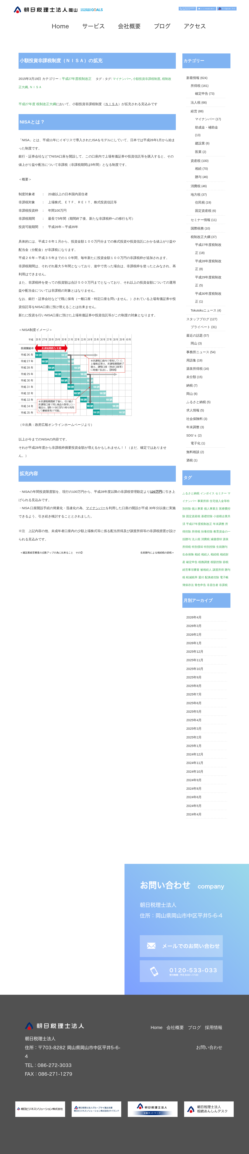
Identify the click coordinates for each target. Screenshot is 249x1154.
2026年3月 (194, 626)
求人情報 (192, 410)
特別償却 (197, 546)
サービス (93, 26)
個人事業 (197, 508)
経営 (194, 111)
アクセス (195, 26)
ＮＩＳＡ (35, 87)
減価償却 (216, 539)
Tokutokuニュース (203, 310)
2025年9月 (194, 677)
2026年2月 (194, 634)
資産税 (196, 161)
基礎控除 (207, 516)
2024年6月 (194, 797)
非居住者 (212, 585)
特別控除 (209, 546)
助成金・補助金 (206, 127)
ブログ (162, 26)
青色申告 (200, 585)
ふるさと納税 (196, 402)
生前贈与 (222, 546)
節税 (225, 562)
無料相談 (192, 452)
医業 (198, 152)
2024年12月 (194, 754)
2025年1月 (194, 746)
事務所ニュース (197, 352)
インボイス (207, 493)
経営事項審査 (190, 569)
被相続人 (206, 569)
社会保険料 (194, 419)
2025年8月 (194, 686)
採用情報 (213, 1027)
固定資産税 (203, 210)
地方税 (196, 194)
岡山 (194, 343)
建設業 (200, 143)
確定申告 (201, 93)
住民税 (200, 202)
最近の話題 (194, 335)
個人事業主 (211, 508)
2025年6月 (194, 703)
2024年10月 (194, 771)
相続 (198, 168)
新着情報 (192, 78)
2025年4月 (194, 720)
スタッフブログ (197, 319)
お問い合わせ (209, 1047)
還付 (201, 577)
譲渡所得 (218, 569)
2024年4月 (194, 814)
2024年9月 (194, 780)
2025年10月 (194, 669)
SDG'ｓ (191, 435)
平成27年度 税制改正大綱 (37, 104)
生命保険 (188, 554)
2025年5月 (194, 711)
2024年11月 (194, 763)
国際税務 (197, 228)
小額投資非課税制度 (146, 78)
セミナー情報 (200, 220)
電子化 (196, 443)
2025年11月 (194, 660)
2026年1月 (194, 643)
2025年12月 (194, 651)
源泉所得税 (194, 368)
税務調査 (204, 562)
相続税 (215, 554)
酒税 (189, 460)
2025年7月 (194, 694)
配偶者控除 (212, 577)
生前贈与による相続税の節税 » (157, 552)
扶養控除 (207, 531)
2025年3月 (194, 728)
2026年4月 (194, 617)
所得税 (196, 85)
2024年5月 (194, 806)
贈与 (198, 177)
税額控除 (216, 562)
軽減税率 (191, 577)
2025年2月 (194, 737)
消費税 (196, 186)
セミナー (221, 493)
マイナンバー (122, 78)
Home (60, 26)
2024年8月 (194, 788)
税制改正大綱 (200, 237)
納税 (189, 385)
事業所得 (203, 501)
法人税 (196, 102)
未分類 (191, 377)
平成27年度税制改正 (77, 78)
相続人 (205, 554)
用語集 (191, 360)
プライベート (200, 327)
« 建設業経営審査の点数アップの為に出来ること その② (52, 552)
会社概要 (129, 26)
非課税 (223, 585)
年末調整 (192, 427)
